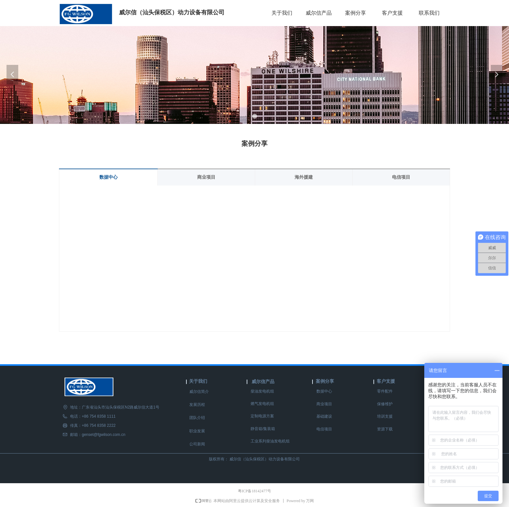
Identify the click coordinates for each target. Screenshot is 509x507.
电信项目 (401, 177)
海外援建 (304, 177)
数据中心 (108, 177)
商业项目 (206, 177)
